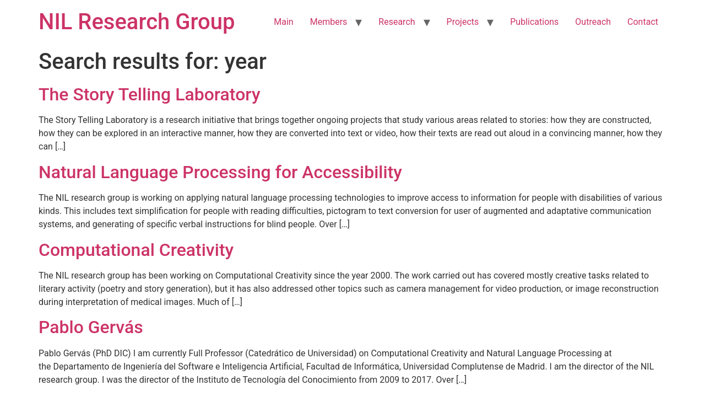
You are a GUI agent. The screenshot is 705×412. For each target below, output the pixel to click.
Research (396, 22)
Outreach (593, 22)
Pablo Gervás (91, 327)
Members (329, 22)
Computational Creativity (136, 249)
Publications (534, 22)
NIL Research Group (137, 22)
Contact (642, 22)
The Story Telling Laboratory (150, 94)
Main (283, 22)
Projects (463, 22)
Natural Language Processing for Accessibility (220, 172)
